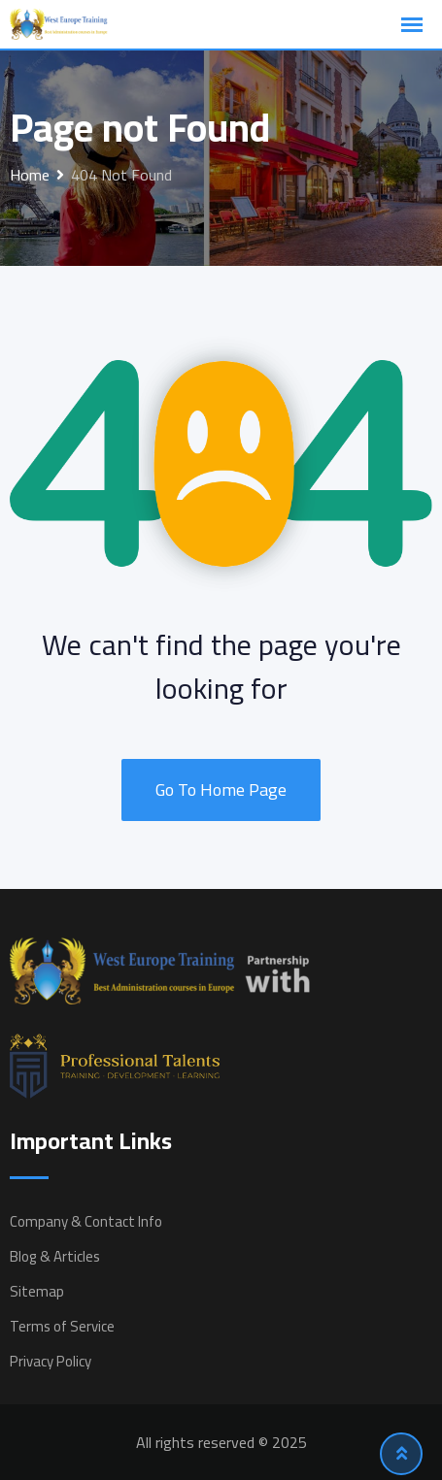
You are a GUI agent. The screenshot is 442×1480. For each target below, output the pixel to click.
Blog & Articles (55, 1256)
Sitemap (37, 1291)
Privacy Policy (50, 1361)
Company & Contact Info (86, 1221)
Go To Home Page (221, 789)
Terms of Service (62, 1326)
